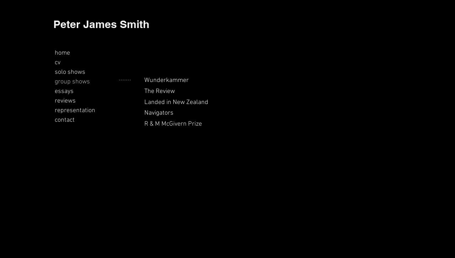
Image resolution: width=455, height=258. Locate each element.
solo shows (70, 72)
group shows (72, 82)
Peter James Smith (101, 24)
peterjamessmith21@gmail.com (92, 246)
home (62, 53)
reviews (65, 101)
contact (65, 120)
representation (75, 110)
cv (57, 62)
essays (64, 91)
